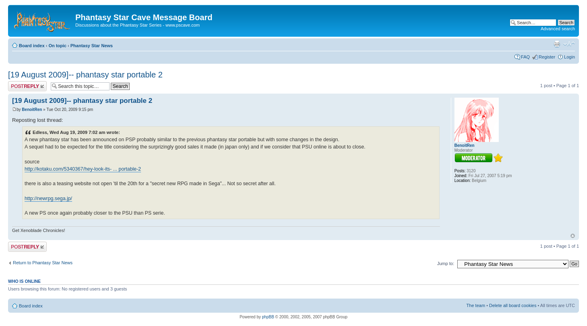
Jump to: (445, 263)
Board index (32, 45)
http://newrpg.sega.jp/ (48, 198)
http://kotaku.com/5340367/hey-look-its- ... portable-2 (83, 169)
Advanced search (558, 28)
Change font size (569, 44)
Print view (556, 44)
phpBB (268, 317)
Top (572, 236)
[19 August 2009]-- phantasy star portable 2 (85, 74)
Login (569, 56)
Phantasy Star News (92, 45)
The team (476, 305)
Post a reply (27, 86)
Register (547, 56)
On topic (57, 45)
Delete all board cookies (512, 305)
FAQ (525, 56)
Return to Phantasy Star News (43, 262)
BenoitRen (32, 109)
